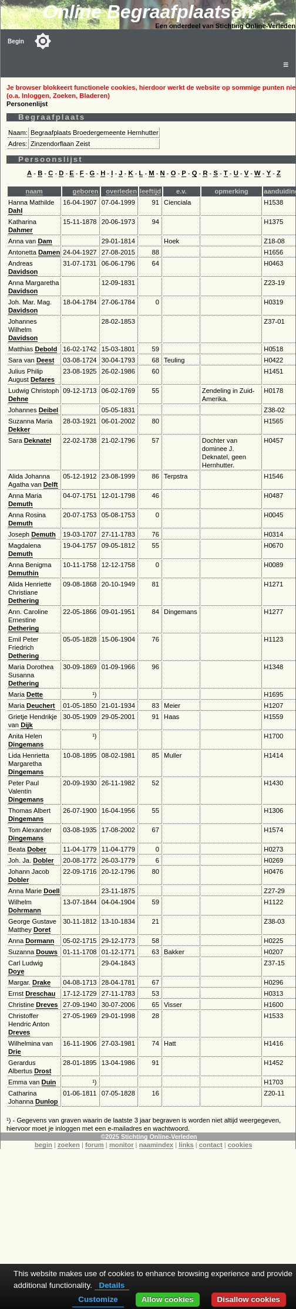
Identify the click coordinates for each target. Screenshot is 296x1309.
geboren (86, 191)
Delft (50, 484)
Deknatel (38, 440)
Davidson (23, 271)
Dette (34, 694)
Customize (97, 1299)
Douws (47, 951)
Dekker (19, 429)
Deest (45, 360)
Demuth (20, 503)
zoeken (69, 1144)
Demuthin (23, 572)
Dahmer (20, 229)
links (186, 1144)
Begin (16, 41)
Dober (36, 849)
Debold (46, 348)
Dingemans (25, 744)
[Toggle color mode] (43, 41)
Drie (14, 1051)
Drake (41, 982)
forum (94, 1144)
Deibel (49, 409)
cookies (240, 1144)
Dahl (15, 210)
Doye (16, 971)
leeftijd (150, 191)
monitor (121, 1144)
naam (34, 191)
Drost (42, 1070)
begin (43, 1144)
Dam (45, 241)
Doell (51, 890)
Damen (49, 252)
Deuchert (40, 705)
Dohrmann (24, 910)
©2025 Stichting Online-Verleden (148, 1136)
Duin (49, 1082)
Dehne (18, 398)
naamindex (156, 1144)
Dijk (27, 724)
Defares (43, 379)
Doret (42, 929)
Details (112, 1285)
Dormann (39, 940)
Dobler (43, 860)
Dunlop (46, 1101)
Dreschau (40, 993)
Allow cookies (168, 1299)
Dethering (23, 600)
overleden (121, 191)
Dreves (47, 1004)
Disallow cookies (248, 1299)
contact (211, 1144)
